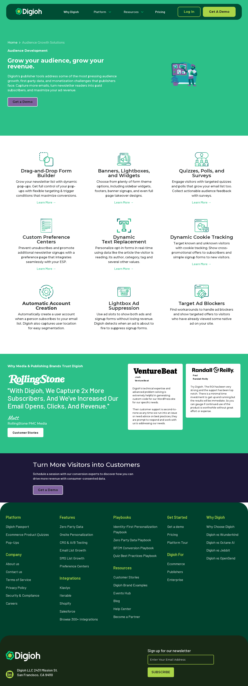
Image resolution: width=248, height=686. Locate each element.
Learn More (46, 202)
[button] (101, 12)
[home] (28, 12)
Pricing (160, 12)
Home (12, 42)
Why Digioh (71, 12)
